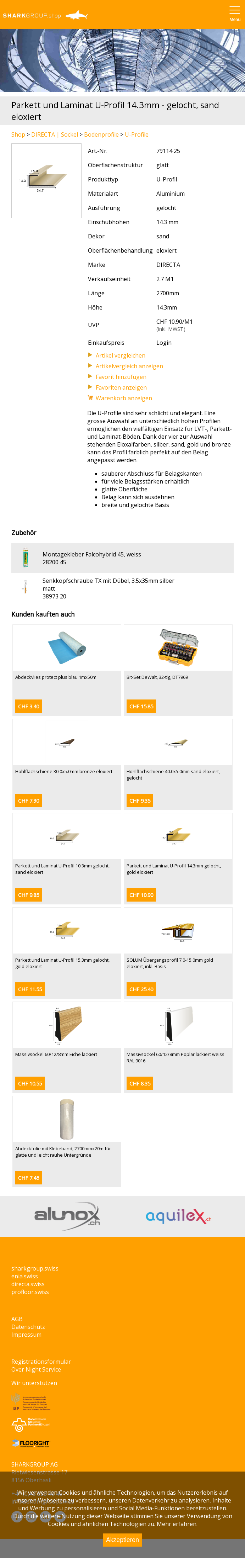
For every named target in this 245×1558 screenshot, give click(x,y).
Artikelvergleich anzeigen (129, 366)
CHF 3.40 (28, 706)
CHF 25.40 (141, 989)
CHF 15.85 (141, 706)
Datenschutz (28, 1327)
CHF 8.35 (139, 1083)
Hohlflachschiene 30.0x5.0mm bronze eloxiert (63, 771)
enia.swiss (24, 1276)
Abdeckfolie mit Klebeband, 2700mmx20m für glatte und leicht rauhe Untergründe (63, 1151)
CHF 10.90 (141, 895)
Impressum (26, 1334)
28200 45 (54, 562)
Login (164, 343)
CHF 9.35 (139, 800)
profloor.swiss (30, 1292)
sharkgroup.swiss (35, 1268)
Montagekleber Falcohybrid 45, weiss (92, 554)
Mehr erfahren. (177, 1524)
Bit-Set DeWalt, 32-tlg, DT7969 (157, 677)
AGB (17, 1319)
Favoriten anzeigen (121, 387)
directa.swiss (28, 1284)
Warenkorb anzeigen (124, 398)
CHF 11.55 (30, 989)
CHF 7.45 (28, 1177)
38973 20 (54, 596)
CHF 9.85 (28, 895)
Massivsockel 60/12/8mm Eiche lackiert (56, 1054)
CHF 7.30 (28, 800)
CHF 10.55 (30, 1083)
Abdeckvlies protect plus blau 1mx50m (55, 677)
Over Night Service (36, 1369)
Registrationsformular (41, 1362)
